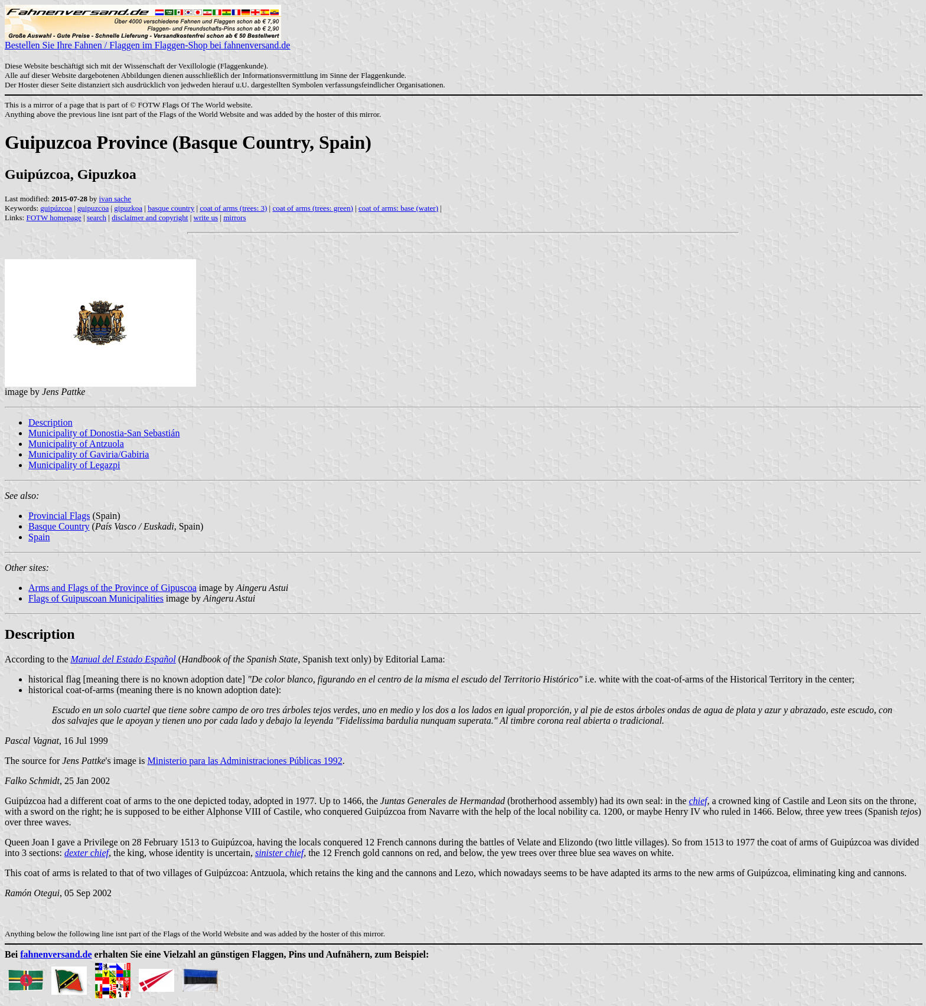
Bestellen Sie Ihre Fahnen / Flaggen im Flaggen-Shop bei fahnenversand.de (147, 41)
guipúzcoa (55, 208)
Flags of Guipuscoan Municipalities (96, 598)
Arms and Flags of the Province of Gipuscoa (112, 588)
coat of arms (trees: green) (312, 208)
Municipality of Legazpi (74, 465)
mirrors (234, 217)
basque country (171, 208)
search (96, 217)
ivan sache (115, 198)
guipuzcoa (93, 208)
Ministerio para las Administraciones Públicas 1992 (244, 761)
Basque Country (59, 526)
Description (50, 422)
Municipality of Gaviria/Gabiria (88, 454)
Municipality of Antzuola (76, 444)
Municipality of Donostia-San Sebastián (104, 433)
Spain (39, 537)
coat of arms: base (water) (398, 208)
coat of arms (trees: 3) (233, 208)
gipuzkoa (128, 208)
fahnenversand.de (56, 954)
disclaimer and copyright (150, 217)
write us (206, 217)
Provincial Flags (59, 516)
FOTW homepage (53, 217)
